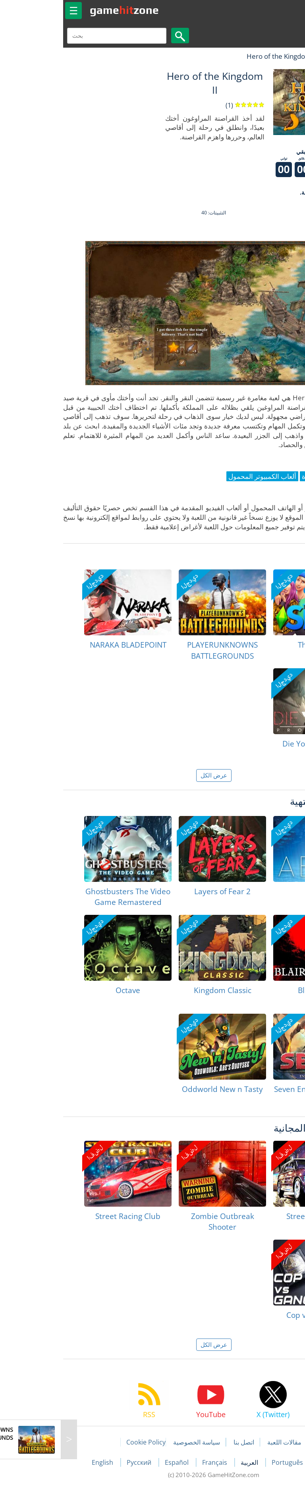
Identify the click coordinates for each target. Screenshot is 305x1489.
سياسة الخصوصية (135, 1442)
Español (116, 1462)
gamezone (63, 10)
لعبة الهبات (276, 56)
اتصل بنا (182, 1442)
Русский (79, 1462)
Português (226, 1462)
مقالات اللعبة (223, 1442)
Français (154, 1462)
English (42, 1462)
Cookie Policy (84, 1442)
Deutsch (267, 1462)
